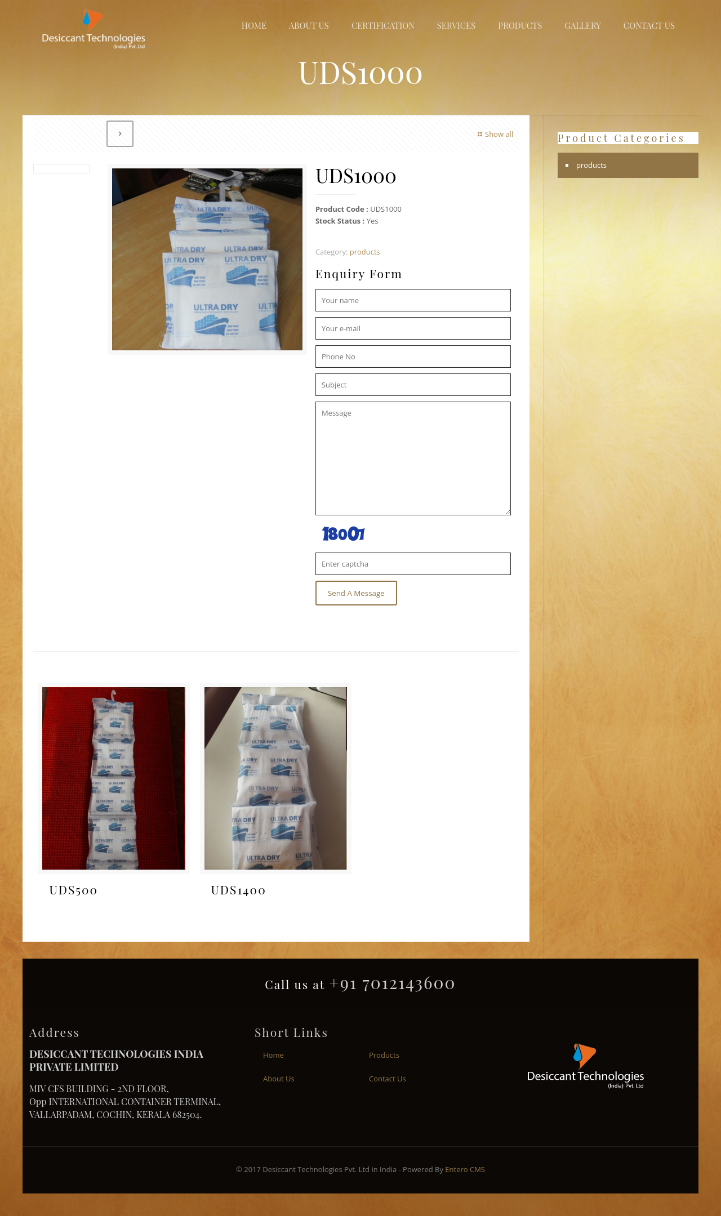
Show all (494, 134)
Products (384, 1055)
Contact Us (387, 1079)
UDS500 (73, 889)
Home (273, 1055)
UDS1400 (238, 889)
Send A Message (356, 593)
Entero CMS (465, 1169)
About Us (279, 1079)
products (365, 252)
